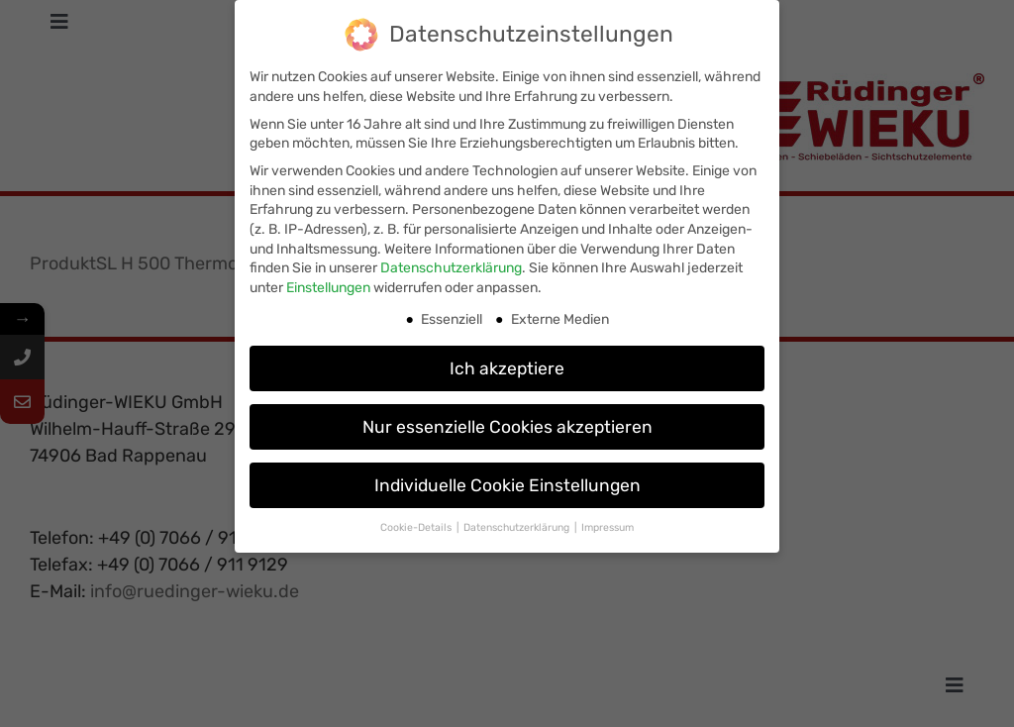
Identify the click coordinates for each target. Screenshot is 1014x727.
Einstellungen (328, 282)
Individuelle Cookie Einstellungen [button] (507, 480)
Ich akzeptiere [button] (507, 363)
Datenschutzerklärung (451, 264)
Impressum (607, 523)
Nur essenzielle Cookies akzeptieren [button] (507, 422)
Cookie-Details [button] (417, 523)
